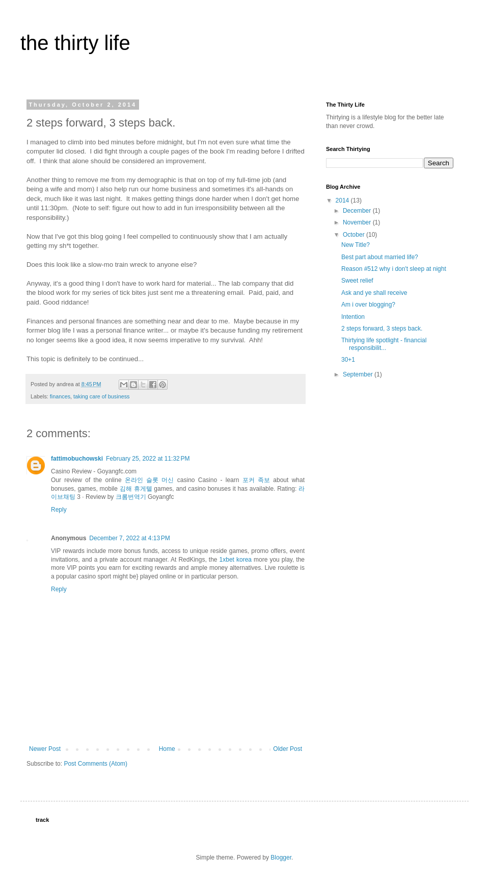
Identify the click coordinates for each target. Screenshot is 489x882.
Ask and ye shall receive (374, 292)
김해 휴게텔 (136, 488)
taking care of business (101, 396)
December (358, 210)
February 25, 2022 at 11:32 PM (147, 458)
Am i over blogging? (368, 304)
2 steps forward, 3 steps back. (381, 328)
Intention (353, 316)
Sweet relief (357, 280)
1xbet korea (236, 559)
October (354, 234)
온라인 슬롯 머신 (149, 480)
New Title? (355, 244)
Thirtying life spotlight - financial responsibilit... (383, 344)
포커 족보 (256, 480)
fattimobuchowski (77, 458)
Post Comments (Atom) (95, 763)
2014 (343, 200)
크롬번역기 (131, 496)
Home (167, 748)
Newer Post (45, 748)
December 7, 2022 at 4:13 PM (129, 538)
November (358, 222)
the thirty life (75, 43)
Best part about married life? (379, 257)
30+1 (348, 359)
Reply (59, 509)
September (358, 374)
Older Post (287, 748)
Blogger (280, 857)
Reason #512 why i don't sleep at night (393, 268)
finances (60, 396)
